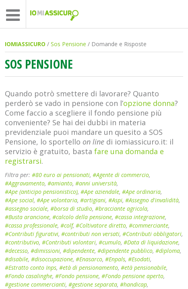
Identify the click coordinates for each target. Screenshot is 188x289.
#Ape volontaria (57, 200)
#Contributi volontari (69, 242)
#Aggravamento (25, 183)
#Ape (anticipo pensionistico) (41, 191)
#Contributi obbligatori (152, 234)
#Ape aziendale (100, 191)
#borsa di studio (71, 208)
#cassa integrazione (140, 217)
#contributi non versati (90, 234)
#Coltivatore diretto (101, 225)
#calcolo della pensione (82, 217)
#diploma (167, 250)
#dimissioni (45, 250)
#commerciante (148, 225)
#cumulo (110, 242)
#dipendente (79, 250)
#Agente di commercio (121, 175)
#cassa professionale (31, 225)
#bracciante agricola (121, 208)
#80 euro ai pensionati (61, 175)
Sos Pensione (68, 44)
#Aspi (115, 200)
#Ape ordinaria (141, 191)
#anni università (96, 183)
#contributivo (22, 242)
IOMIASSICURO (25, 44)
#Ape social (19, 200)
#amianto (60, 183)
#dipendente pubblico (125, 250)
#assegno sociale (26, 208)
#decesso (16, 250)
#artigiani (92, 200)
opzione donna (149, 103)
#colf (66, 225)
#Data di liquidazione (151, 242)
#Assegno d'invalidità (152, 200)
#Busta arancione (27, 217)
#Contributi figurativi (31, 234)
